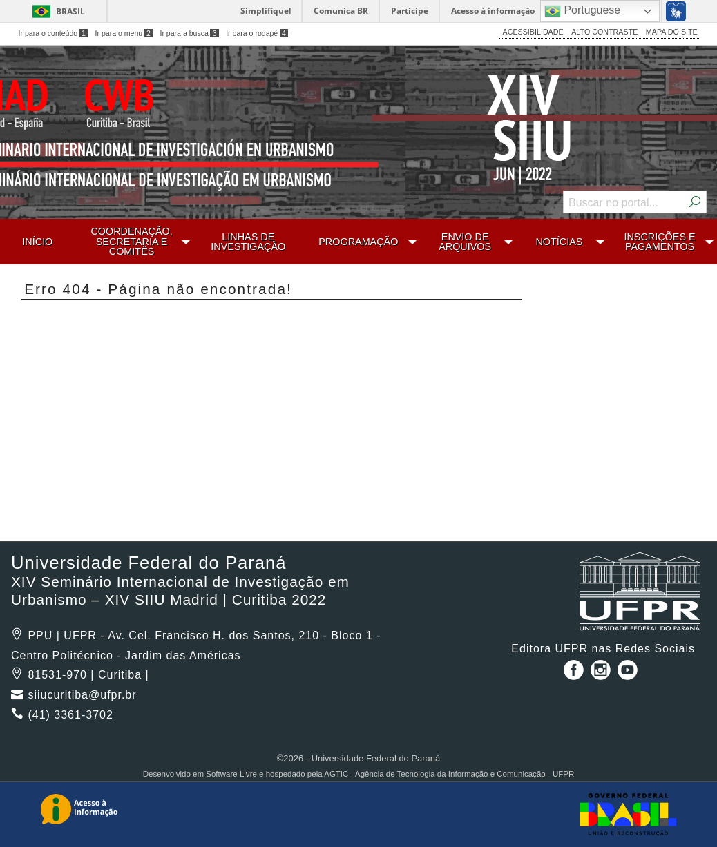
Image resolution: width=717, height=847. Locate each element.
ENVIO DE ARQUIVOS (465, 241)
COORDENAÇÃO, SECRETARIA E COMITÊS (131, 241)
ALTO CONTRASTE (604, 32)
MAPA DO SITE (672, 32)
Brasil (70, 11)
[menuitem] (37, 241)
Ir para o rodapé (257, 33)
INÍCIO (37, 241)
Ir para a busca (189, 33)
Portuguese (582, 11)
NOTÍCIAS (558, 241)
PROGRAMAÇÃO (358, 241)
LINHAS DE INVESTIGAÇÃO (248, 241)
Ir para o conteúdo (53, 33)
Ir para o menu (124, 33)
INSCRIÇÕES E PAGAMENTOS (659, 241)
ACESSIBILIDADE (533, 32)
